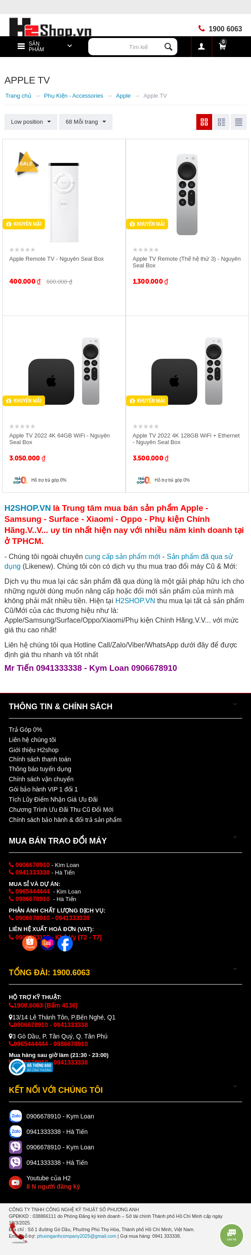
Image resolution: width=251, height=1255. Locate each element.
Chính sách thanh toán (40, 759)
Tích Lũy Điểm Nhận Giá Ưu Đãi (53, 799)
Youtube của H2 (53, 1182)
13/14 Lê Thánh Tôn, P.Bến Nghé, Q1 (62, 1017)
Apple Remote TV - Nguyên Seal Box (56, 258)
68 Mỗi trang (86, 122)
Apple (123, 95)
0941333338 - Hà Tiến (57, 1131)
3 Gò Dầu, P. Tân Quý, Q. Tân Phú (58, 1036)
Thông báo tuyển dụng (40, 768)
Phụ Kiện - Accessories (73, 95)
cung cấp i (122, 556)
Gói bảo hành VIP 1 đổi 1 (43, 789)
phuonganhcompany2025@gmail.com (76, 1236)
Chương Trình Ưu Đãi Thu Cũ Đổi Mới (61, 809)
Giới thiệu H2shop (34, 749)
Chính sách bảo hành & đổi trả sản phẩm (65, 819)
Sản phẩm (36, 47)
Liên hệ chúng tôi (32, 739)
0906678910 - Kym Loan (60, 1116)
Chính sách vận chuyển (41, 779)
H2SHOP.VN (135, 601)
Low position (31, 122)
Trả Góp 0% (25, 729)
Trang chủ (18, 95)
